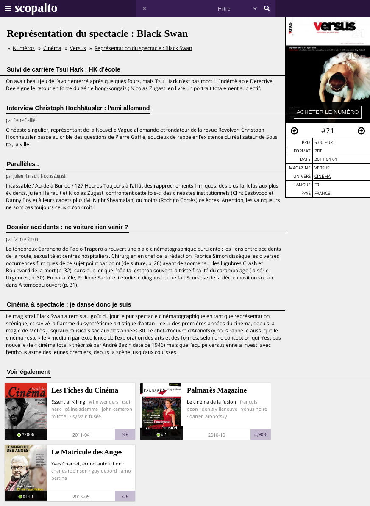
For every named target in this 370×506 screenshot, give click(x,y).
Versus (321, 168)
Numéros (24, 48)
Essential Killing (68, 401)
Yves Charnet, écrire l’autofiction (86, 463)
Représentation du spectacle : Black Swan (143, 48)
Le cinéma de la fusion (211, 401)
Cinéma (322, 176)
